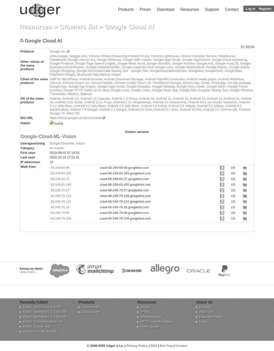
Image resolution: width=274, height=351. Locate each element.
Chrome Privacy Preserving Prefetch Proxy (119, 56)
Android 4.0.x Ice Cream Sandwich (212, 102)
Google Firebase (61, 63)
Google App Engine (81, 86)
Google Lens (120, 90)
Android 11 (163, 98)
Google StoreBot (158, 63)
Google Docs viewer (191, 86)
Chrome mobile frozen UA (132, 83)
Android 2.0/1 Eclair (69, 102)
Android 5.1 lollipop (210, 106)
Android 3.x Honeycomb (169, 102)
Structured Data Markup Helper (99, 74)
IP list (145, 312)
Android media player (201, 79)
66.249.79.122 (61, 201)
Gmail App (218, 83)
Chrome (55, 83)
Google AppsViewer (196, 60)
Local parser (91, 307)
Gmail (205, 83)
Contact (231, 9)
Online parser (150, 326)
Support (212, 9)
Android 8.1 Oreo (166, 109)
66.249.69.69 (60, 167)
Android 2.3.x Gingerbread (132, 102)
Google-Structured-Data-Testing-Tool (102, 71)
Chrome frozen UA (76, 83)
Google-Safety (239, 67)
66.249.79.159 (61, 218)
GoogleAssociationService (168, 71)
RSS (154, 346)
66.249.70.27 (60, 190)
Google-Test (139, 71)
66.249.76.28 (60, 207)
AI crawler (57, 148)
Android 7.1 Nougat (112, 109)
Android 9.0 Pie (191, 109)
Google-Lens (164, 67)
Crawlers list (78, 26)
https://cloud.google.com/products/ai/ (76, 118)
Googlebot (196, 71)
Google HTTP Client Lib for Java (86, 90)
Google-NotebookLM (189, 67)
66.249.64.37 (60, 179)
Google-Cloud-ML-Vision (48, 136)
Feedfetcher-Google (64, 60)
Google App (58, 86)
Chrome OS (228, 109)
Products (126, 9)
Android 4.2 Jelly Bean (90, 106)
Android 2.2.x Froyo (98, 102)
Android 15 (231, 98)
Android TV (211, 109)
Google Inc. (58, 51)
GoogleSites (233, 71)
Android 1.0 (70, 98)
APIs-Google (59, 56)
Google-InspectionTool (137, 67)
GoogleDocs (214, 71)
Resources (189, 9)
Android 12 (180, 98)
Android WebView (230, 79)
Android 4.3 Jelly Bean (123, 106)
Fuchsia (244, 109)
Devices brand (151, 317)
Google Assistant (138, 86)
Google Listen (140, 90)
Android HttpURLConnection (165, 79)
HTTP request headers (157, 322)
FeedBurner (226, 56)
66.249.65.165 (61, 184)
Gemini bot (87, 60)
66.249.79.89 (60, 213)
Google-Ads (205, 63)
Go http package (239, 83)
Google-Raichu (216, 67)
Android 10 (146, 98)
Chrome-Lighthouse (165, 56)
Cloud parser (91, 312)
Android (55, 98)
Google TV (57, 113)
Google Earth (216, 86)
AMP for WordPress (64, 79)
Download (165, 9)
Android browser (90, 79)
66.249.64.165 (61, 173)
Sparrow (86, 94)
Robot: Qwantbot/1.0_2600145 (45, 317)
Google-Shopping (62, 71)
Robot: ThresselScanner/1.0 (43, 322)
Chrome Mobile (102, 83)
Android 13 (197, 98)
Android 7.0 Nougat (83, 109)
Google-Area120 (226, 63)
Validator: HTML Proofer (40, 331)
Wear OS (72, 113)
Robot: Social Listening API (42, 307)
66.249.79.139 (61, 196)
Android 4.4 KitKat (154, 106)
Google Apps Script (166, 60)
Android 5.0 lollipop (181, 106)
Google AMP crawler (137, 60)
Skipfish (73, 94)
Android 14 (214, 98)
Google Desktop (163, 86)
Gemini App (191, 83)
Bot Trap (166, 346)
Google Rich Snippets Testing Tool (203, 90)
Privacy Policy (137, 346)
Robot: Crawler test (36, 326)
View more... (28, 272)
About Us (206, 312)
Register (265, 9)
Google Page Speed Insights (95, 63)
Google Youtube (183, 63)
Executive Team (211, 317)
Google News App (165, 90)
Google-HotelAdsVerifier (103, 67)
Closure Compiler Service (198, 56)
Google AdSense (109, 60)
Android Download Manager (123, 79)
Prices (145, 9)
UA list (145, 307)
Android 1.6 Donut (124, 98)
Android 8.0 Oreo (140, 109)
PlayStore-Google (62, 74)
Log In (250, 9)
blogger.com (78, 56)
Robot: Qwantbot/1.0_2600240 (45, 312)
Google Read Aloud (131, 63)
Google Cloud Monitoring (229, 60)
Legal (203, 322)
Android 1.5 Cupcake (95, 98)
